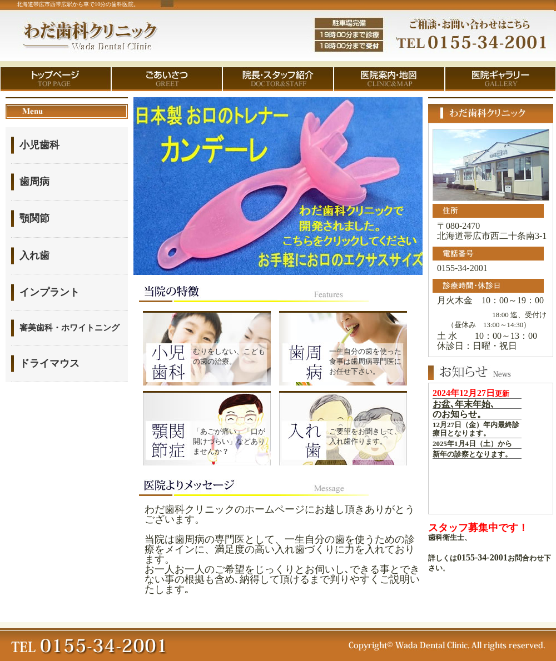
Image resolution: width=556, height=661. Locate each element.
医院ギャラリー (500, 79)
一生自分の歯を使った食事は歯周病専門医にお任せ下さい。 (365, 361)
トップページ (55, 79)
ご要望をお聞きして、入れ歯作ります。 (365, 436)
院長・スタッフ (278, 79)
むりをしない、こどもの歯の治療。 (229, 356)
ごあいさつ (166, 79)
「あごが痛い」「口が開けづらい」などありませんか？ (229, 441)
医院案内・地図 (389, 79)
